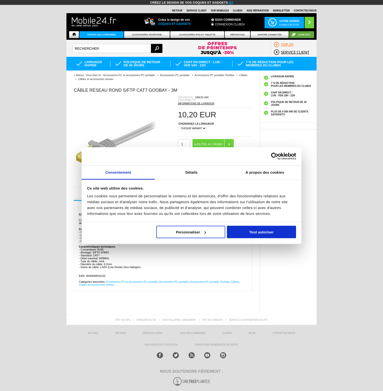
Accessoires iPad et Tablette (197, 34)
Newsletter (281, 10)
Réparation (237, 34)
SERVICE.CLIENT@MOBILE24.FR (248, 320)
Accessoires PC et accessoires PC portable (132, 281)
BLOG (252, 333)
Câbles (235, 281)
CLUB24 (227, 333)
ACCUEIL (93, 333)
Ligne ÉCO (304, 34)
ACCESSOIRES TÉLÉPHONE (147, 34)
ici (231, 2)
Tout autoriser (261, 232)
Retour (80, 75)
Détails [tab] (191, 172)
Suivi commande (228, 19)
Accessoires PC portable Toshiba (209, 281)
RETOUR (177, 10)
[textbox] (117, 48)
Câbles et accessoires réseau (96, 284)
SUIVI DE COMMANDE (192, 333)
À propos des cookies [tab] (264, 172)
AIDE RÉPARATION (257, 10)
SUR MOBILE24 (220, 10)
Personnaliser (191, 232)
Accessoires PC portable (173, 281)
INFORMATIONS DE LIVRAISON (196, 103)
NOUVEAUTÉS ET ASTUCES (161, 344)
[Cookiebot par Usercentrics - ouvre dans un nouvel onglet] (274, 156)
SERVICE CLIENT (196, 10)
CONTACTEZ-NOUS (305, 10)
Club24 (237, 10)
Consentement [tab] (118, 172)
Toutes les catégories (101, 34)
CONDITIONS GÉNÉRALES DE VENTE (216, 344)
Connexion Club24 (230, 24)
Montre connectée (270, 34)
